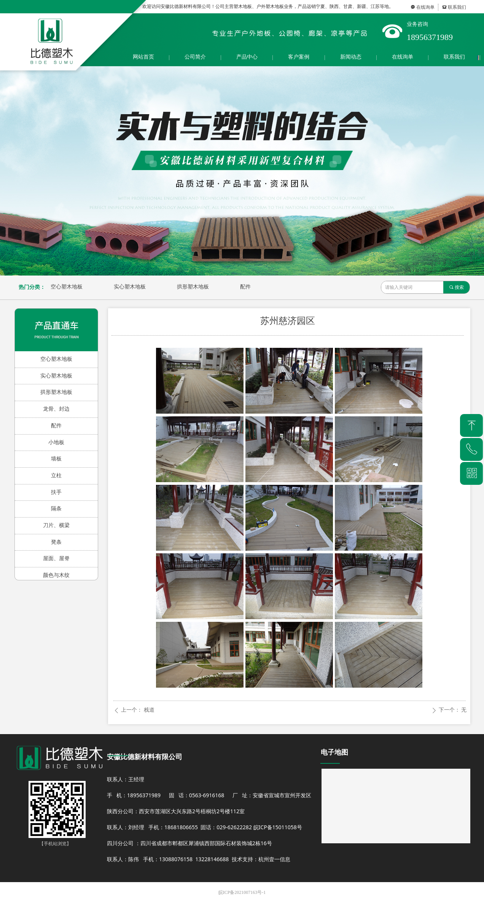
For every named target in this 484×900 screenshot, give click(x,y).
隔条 (56, 508)
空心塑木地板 (67, 287)
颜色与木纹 (56, 575)
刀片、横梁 (56, 525)
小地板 (56, 442)
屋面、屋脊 (56, 558)
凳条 (56, 542)
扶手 (56, 492)
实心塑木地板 (130, 287)
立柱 (56, 475)
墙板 (56, 459)
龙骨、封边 (56, 409)
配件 (245, 287)
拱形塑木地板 (193, 287)
